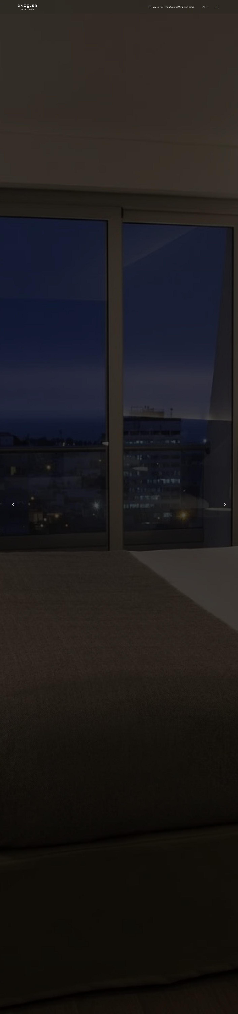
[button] (13, 504)
